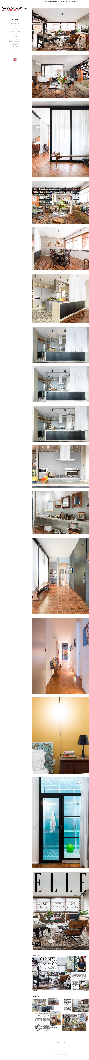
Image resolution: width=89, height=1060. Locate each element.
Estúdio (15, 34)
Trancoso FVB (15, 23)
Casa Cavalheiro (15, 47)
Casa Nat (15, 28)
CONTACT (15, 55)
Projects (15, 20)
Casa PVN (15, 26)
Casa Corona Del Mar (15, 31)
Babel (15, 36)
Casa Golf (15, 44)
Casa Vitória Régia (15, 42)
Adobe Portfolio (63, 1054)
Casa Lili (14, 39)
